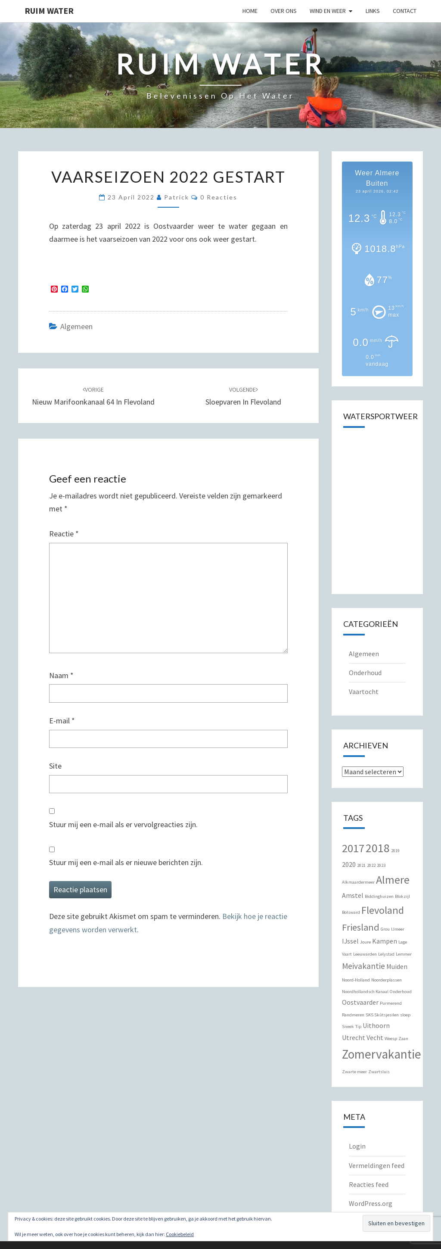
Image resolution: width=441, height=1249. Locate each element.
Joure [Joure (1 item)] (365, 942)
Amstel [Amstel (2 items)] (352, 895)
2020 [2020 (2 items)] (349, 864)
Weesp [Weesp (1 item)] (391, 1038)
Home (250, 11)
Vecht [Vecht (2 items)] (374, 1037)
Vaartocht (364, 691)
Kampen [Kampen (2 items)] (384, 941)
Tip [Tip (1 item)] (358, 1026)
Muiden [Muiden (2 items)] (396, 966)
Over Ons (283, 11)
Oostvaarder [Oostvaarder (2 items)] (360, 1002)
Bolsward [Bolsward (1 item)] (351, 912)
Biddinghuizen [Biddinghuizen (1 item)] (379, 896)
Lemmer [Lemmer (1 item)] (404, 954)
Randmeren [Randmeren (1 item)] (353, 1015)
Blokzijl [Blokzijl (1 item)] (402, 896)
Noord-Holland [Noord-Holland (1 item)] (356, 980)
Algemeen (76, 326)
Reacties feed (368, 1184)
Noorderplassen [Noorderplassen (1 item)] (386, 980)
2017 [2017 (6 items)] (353, 848)
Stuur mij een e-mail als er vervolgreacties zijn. (123, 824)
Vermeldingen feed (376, 1165)
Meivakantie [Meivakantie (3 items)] (363, 966)
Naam (61, 675)
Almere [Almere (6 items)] (393, 879)
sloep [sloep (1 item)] (405, 1015)
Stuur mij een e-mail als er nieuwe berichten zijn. (126, 862)
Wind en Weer (328, 11)
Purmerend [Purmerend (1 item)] (391, 1003)
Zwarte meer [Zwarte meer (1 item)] (354, 1072)
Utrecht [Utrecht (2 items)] (353, 1037)
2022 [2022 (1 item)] (371, 865)
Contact (404, 11)
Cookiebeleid (180, 1234)
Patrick (176, 197)
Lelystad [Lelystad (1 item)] (386, 954)
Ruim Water (49, 10)
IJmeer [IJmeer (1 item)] (397, 929)
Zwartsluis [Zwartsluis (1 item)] (379, 1072)
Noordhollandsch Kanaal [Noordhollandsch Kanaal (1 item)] (365, 991)
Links (373, 11)
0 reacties (218, 197)
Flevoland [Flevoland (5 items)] (382, 910)
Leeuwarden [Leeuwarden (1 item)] (365, 954)
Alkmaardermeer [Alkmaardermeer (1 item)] (358, 882)
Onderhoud (365, 672)
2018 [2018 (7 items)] (378, 848)
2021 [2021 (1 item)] (361, 865)
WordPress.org (370, 1203)
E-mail (62, 721)
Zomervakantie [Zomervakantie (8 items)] (381, 1054)
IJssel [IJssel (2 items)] (350, 941)
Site (55, 766)
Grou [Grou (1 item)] (385, 929)
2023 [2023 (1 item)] (381, 865)
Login (357, 1146)
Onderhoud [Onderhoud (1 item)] (401, 991)
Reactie (64, 534)
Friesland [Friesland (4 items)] (360, 927)
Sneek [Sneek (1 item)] (348, 1026)
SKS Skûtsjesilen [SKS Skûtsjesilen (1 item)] (382, 1015)
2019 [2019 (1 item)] (395, 850)
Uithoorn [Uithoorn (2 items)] (376, 1025)
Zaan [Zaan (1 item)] (403, 1038)
